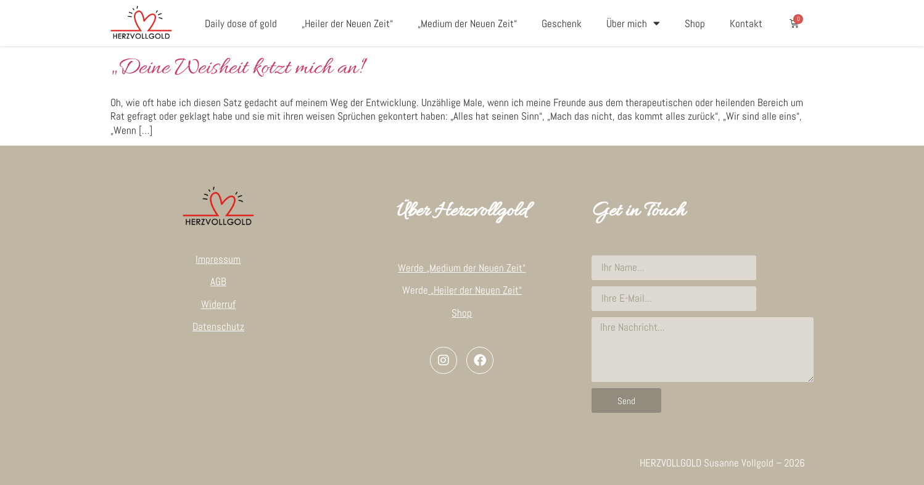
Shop (695, 23)
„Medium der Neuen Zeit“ (467, 23)
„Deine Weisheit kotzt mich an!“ (238, 68)
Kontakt (746, 23)
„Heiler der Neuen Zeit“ (347, 23)
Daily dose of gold (241, 23)
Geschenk (562, 23)
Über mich (633, 23)
